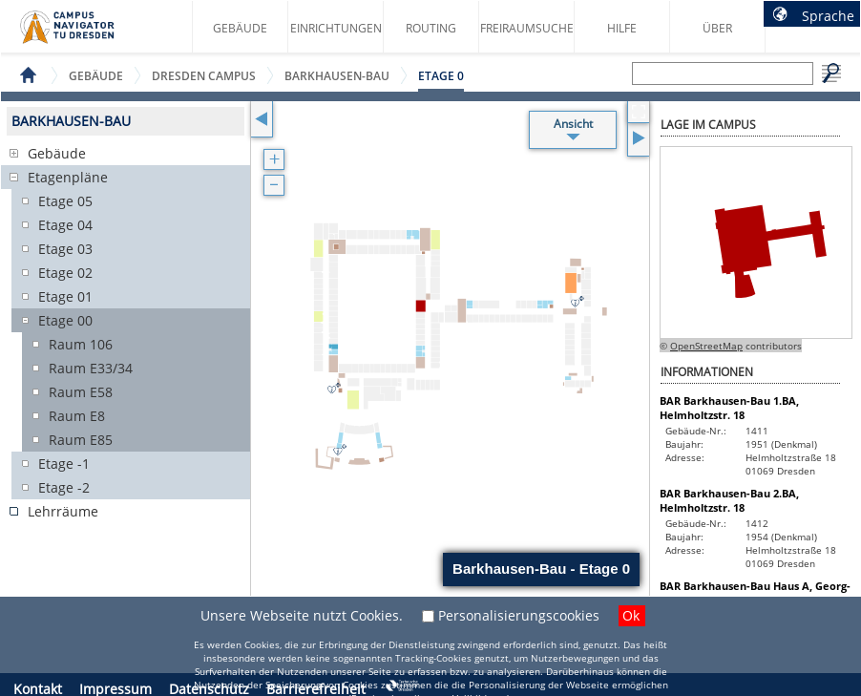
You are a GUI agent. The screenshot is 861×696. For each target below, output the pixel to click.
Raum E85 (81, 440)
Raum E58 (81, 392)
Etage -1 (64, 463)
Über (717, 28)
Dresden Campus (204, 76)
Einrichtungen (336, 28)
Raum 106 (81, 344)
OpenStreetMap (706, 345)
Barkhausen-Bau (336, 76)
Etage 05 (65, 201)
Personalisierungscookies (518, 615)
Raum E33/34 (91, 368)
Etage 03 (65, 249)
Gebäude (240, 28)
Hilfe (622, 28)
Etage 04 (65, 225)
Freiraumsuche (527, 28)
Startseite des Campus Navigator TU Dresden (87, 34)
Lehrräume (63, 511)
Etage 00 (65, 320)
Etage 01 (65, 296)
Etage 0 (441, 76)
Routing (431, 28)
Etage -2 (64, 487)
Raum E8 (77, 416)
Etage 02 (65, 273)
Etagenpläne (68, 177)
